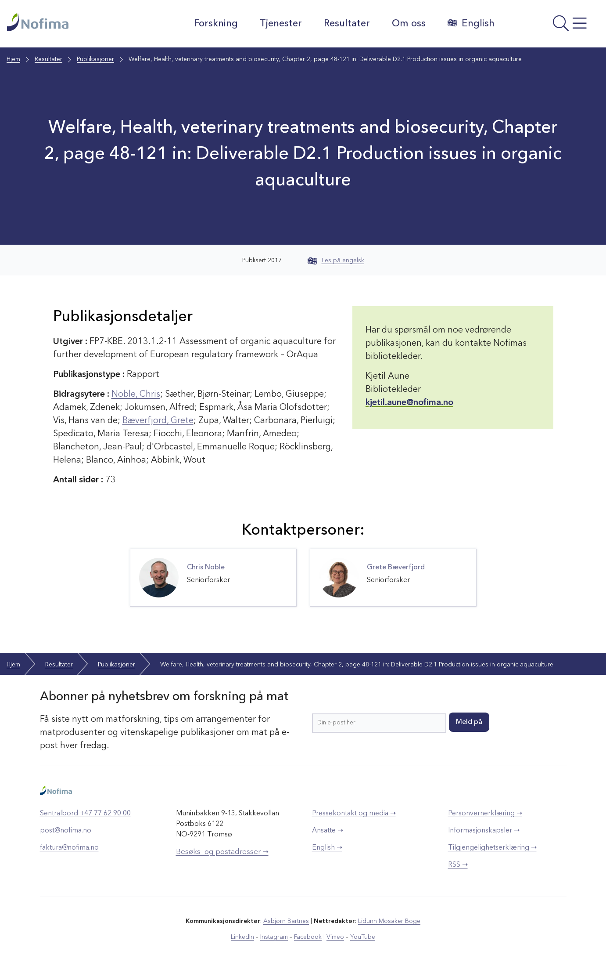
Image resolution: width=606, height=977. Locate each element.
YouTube (362, 937)
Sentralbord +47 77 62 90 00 (85, 813)
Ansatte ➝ (327, 830)
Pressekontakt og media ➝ (354, 813)
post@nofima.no (65, 830)
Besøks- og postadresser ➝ (222, 852)
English (471, 23)
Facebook (308, 937)
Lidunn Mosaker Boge (389, 921)
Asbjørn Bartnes (286, 921)
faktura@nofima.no (69, 847)
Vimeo (335, 937)
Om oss (409, 24)
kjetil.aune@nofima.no (409, 402)
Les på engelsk (336, 260)
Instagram (274, 937)
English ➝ (327, 847)
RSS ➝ (458, 864)
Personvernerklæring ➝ (485, 813)
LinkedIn (242, 937)
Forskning (216, 24)
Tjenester (281, 24)
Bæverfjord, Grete (158, 420)
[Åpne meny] (551, 25)
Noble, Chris (135, 394)
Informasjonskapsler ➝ (484, 830)
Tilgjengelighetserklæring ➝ (492, 847)
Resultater (347, 24)
